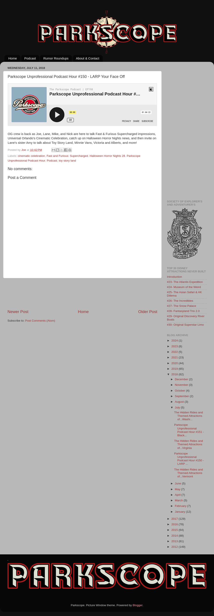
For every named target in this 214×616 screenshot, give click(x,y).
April (178, 494)
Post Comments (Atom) (40, 320)
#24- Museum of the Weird (184, 287)
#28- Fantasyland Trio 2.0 (183, 311)
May (178, 489)
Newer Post (17, 311)
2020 (175, 363)
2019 (175, 368)
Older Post (147, 311)
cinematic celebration (31, 155)
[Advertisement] (85, 293)
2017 (175, 518)
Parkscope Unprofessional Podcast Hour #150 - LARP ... (189, 459)
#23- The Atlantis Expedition (185, 282)
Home (12, 58)
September (182, 396)
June (178, 483)
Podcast (30, 58)
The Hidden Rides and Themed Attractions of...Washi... (188, 416)
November (182, 384)
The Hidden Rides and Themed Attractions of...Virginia (188, 444)
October (180, 390)
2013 (175, 541)
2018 (175, 374)
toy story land (67, 160)
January (180, 511)
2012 (175, 546)
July (178, 407)
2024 (175, 340)
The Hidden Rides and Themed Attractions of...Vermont (188, 473)
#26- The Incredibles (180, 300)
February (181, 506)
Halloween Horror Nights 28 (107, 155)
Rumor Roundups (55, 58)
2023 (175, 346)
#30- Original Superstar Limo (185, 324)
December (182, 379)
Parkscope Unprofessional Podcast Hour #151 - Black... (189, 430)
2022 (175, 351)
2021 (175, 357)
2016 (175, 524)
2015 (175, 529)
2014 (175, 535)
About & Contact (87, 58)
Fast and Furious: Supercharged (67, 155)
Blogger (138, 605)
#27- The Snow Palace (181, 305)
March (179, 500)
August (180, 401)
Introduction (174, 276)
